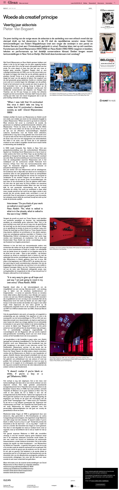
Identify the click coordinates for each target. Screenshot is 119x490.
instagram (54, 486)
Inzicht (5, 9)
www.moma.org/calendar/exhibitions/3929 (18, 466)
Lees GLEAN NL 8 (76, 3)
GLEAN (13, 3)
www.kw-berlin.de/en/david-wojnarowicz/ (17, 470)
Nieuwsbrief (92, 3)
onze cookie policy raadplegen (100, 481)
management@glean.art (33, 487)
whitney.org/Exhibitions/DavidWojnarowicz (18, 469)
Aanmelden (109, 3)
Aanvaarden (100, 485)
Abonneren (100, 3)
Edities (85, 3)
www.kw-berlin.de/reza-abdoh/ (14, 472)
